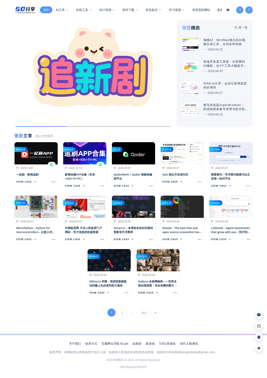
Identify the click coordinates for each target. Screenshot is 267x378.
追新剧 (136, 345)
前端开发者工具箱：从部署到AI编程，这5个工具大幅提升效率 (225, 67)
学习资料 (215, 150)
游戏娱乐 (93, 257)
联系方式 (91, 345)
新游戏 (150, 345)
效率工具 (166, 204)
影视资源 (20, 150)
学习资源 (176, 11)
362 (144, 314)
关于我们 (75, 345)
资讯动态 (69, 204)
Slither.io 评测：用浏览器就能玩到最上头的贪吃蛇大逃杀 (107, 285)
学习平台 (166, 150)
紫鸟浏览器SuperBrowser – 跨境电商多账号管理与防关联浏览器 (224, 110)
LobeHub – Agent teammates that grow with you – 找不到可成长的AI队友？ (230, 233)
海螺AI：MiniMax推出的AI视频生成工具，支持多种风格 (224, 43)
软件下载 (130, 11)
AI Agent (215, 204)
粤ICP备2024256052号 (133, 368)
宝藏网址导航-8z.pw (114, 345)
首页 (46, 11)
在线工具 (83, 11)
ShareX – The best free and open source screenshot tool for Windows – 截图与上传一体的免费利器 (181, 235)
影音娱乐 (153, 11)
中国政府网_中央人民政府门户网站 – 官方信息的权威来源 (83, 231)
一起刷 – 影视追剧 (27, 176)
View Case (26, 183)
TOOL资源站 (167, 345)
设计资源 (107, 11)
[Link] (259, 326)
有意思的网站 (201, 11)
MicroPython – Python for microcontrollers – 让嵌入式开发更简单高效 (35, 233)
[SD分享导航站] (24, 10)
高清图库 (118, 204)
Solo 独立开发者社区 (175, 176)
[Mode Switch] (226, 11)
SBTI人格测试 (189, 345)
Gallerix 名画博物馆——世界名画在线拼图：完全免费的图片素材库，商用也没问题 (157, 287)
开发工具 (20, 204)
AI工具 (62, 11)
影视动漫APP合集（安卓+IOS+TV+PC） (80, 178)
